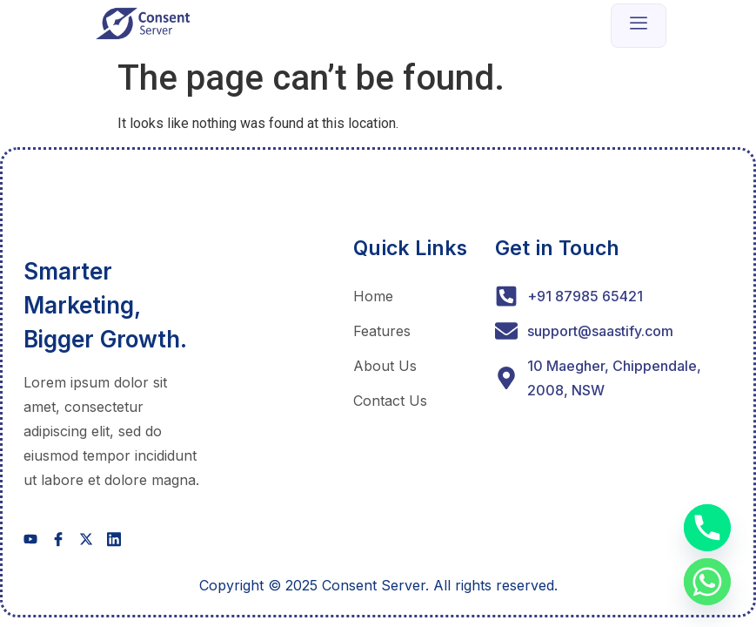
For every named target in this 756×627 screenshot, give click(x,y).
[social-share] (30, 539)
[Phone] (707, 527)
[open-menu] (638, 25)
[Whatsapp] (707, 581)
